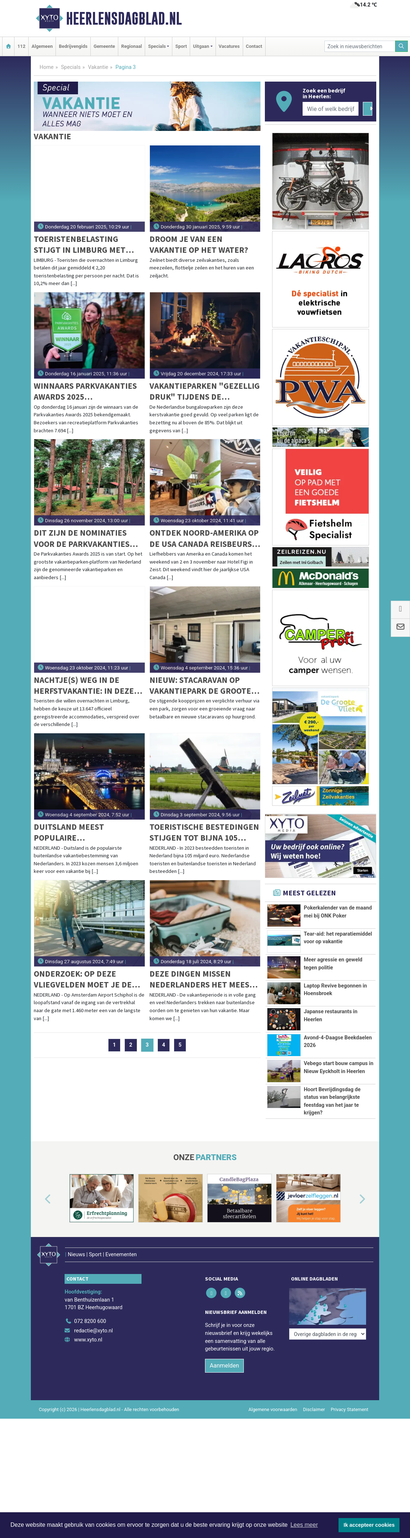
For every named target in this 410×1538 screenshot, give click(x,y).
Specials (71, 67)
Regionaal (131, 46)
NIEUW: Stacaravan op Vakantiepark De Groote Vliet (200, 686)
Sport (181, 46)
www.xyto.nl (88, 1340)
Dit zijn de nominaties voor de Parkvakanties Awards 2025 (82, 538)
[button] (39, 1200)
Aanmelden (224, 1365)
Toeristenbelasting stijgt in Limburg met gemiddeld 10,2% (80, 245)
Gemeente (104, 46)
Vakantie (98, 67)
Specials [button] (157, 46)
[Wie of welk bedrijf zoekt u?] (330, 109)
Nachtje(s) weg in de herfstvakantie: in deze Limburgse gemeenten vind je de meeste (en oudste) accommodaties (84, 686)
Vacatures (229, 46)
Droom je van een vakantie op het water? (198, 244)
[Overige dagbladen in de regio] (327, 1334)
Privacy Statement (350, 1409)
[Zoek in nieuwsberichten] (359, 46)
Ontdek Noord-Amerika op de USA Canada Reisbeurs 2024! (204, 538)
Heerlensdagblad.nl (124, 18)
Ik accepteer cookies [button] (369, 1525)
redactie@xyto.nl (93, 1331)
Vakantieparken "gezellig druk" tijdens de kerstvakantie (204, 391)
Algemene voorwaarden (273, 1409)
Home (47, 67)
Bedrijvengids (73, 46)
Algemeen (42, 46)
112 (21, 46)
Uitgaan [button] (201, 46)
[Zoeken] (401, 46)
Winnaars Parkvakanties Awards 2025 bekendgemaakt (85, 391)
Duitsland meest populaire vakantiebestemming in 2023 (83, 832)
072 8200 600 (90, 1321)
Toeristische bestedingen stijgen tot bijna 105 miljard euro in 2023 (204, 832)
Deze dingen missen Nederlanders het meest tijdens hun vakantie (201, 979)
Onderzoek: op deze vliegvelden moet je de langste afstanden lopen (87, 979)
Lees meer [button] (304, 1525)
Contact (254, 46)
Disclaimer (314, 1409)
